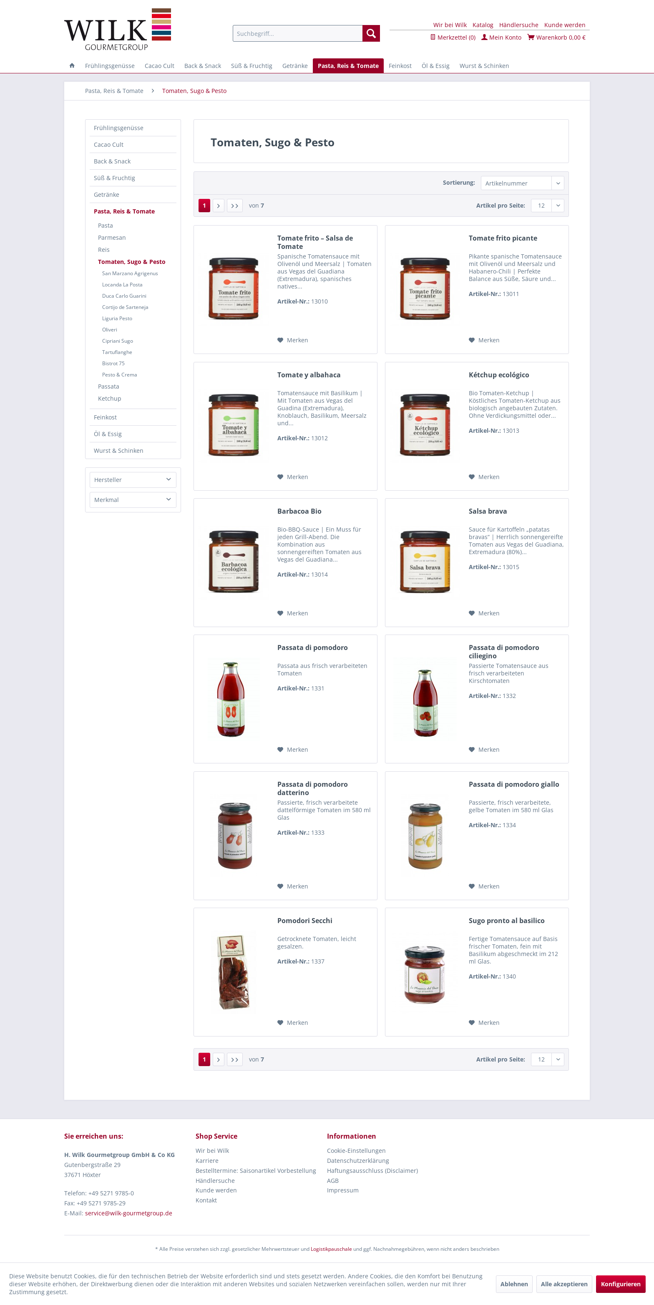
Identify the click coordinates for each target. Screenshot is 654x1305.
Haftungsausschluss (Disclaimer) (372, 1170)
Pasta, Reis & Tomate (124, 211)
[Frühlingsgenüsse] (110, 65)
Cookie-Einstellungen (356, 1150)
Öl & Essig (108, 434)
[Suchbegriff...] (306, 33)
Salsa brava (488, 511)
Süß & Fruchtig (114, 178)
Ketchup (109, 398)
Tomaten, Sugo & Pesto (132, 262)
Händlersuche (518, 25)
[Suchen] (371, 33)
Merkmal (106, 500)
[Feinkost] (400, 65)
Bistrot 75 (113, 363)
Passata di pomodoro (312, 647)
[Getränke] (295, 65)
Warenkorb (556, 37)
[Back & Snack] (202, 65)
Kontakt (206, 1200)
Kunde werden (565, 25)
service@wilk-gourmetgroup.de (128, 1213)
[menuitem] (306, 33)
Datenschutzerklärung (358, 1160)
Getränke (106, 194)
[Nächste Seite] (218, 205)
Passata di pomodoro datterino (312, 788)
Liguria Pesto (117, 318)
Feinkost (105, 417)
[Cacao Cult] (159, 65)
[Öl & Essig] (436, 65)
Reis (104, 249)
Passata (108, 386)
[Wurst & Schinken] (484, 65)
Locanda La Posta (122, 284)
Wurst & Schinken (118, 450)
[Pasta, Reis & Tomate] (348, 65)
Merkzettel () (452, 37)
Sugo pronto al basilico (507, 920)
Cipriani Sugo (117, 340)
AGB (333, 1181)
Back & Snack (112, 161)
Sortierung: (459, 182)
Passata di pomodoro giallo (514, 784)
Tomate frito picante (503, 238)
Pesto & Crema (119, 374)
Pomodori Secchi (304, 920)
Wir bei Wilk (450, 25)
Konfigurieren (621, 1284)
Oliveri (109, 329)
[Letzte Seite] (235, 205)
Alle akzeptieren (564, 1284)
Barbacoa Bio (299, 511)
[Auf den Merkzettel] (292, 340)
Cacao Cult (108, 144)
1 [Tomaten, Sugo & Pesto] (204, 205)
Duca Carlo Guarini (124, 295)
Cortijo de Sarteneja (125, 307)
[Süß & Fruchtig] (251, 65)
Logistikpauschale (331, 1248)
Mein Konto (501, 37)
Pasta (105, 225)
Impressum (343, 1190)
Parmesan (112, 237)
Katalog (483, 25)
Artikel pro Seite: (500, 205)
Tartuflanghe (117, 352)
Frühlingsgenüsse (118, 128)
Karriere (207, 1160)
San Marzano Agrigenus (130, 273)
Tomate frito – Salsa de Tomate (315, 242)
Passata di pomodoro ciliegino (504, 651)
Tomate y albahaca (309, 375)
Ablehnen (514, 1284)
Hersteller (108, 480)
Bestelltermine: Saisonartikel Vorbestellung (256, 1170)
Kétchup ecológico (499, 375)
